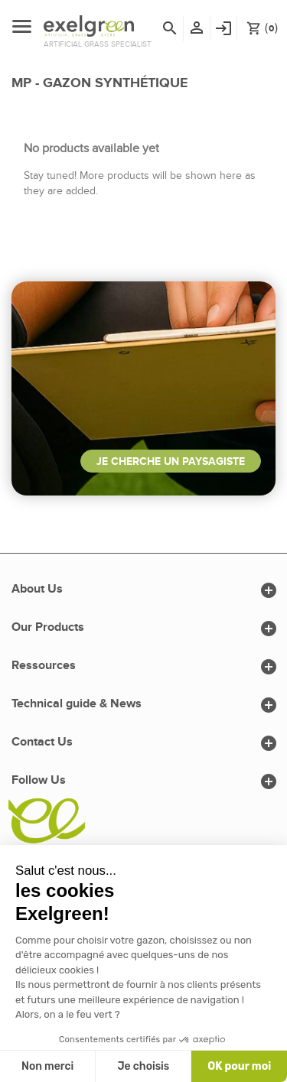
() (262, 28)
